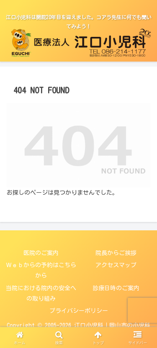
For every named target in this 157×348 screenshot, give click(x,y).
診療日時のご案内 (116, 288)
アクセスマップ (115, 265)
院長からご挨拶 (115, 253)
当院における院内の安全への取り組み (41, 293)
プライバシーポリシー (78, 311)
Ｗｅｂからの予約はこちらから (41, 270)
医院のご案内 (41, 253)
